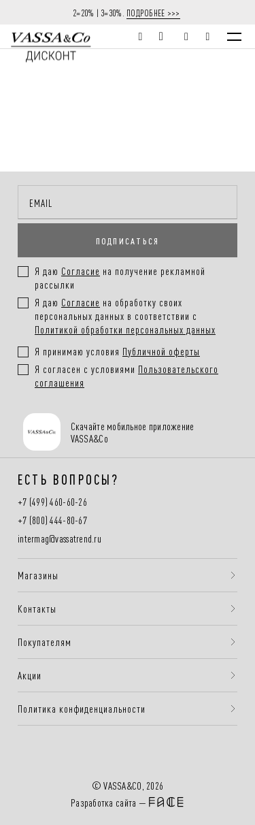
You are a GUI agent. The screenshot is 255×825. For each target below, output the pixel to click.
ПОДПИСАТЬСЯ (128, 240)
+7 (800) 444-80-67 (52, 520)
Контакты (37, 608)
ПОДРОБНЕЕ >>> (153, 12)
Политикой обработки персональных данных (125, 329)
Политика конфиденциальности (82, 708)
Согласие (80, 302)
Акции (29, 675)
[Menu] (234, 37)
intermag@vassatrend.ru (59, 539)
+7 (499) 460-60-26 (52, 502)
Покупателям (44, 641)
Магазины (38, 575)
